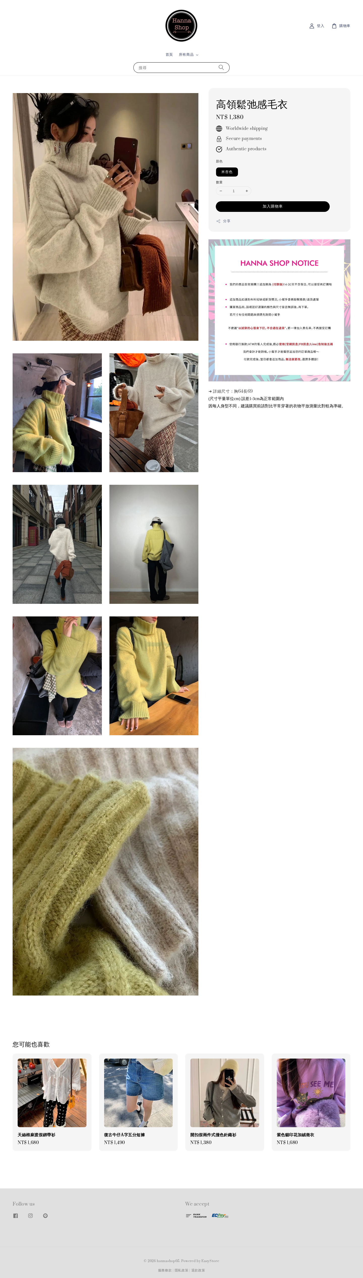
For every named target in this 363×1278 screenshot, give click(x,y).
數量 (219, 182)
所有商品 (186, 54)
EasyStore (210, 1261)
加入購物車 (273, 206)
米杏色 (227, 171)
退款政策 (198, 1270)
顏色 (219, 161)
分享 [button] (223, 221)
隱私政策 (182, 1270)
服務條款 (165, 1270)
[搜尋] (221, 67)
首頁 (169, 54)
